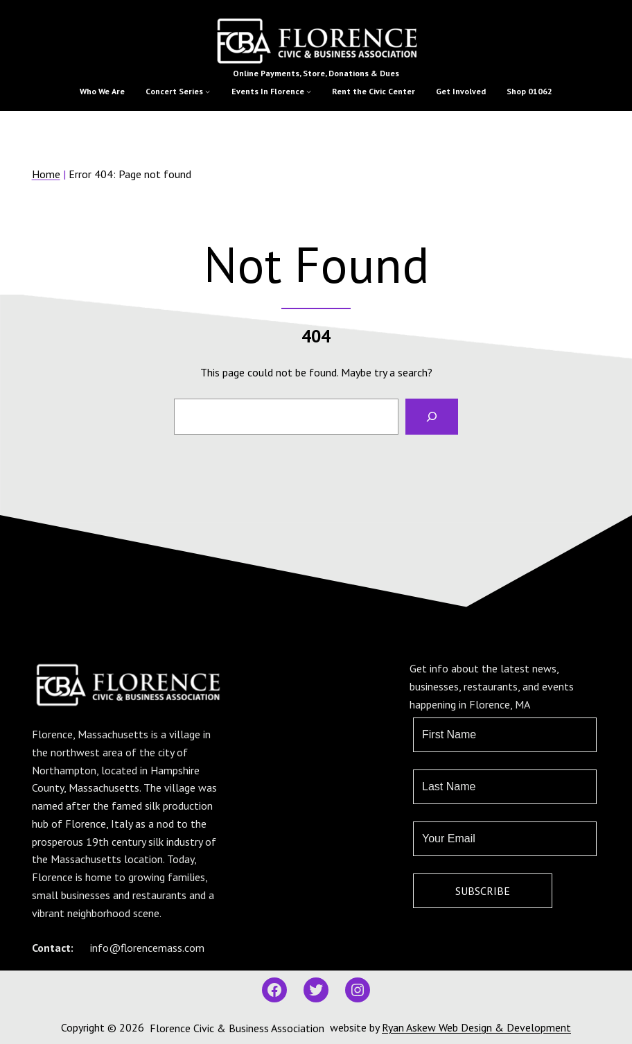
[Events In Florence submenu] (308, 91)
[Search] (431, 417)
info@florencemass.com (147, 948)
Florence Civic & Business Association (237, 1028)
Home (46, 174)
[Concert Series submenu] (207, 91)
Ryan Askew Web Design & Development (476, 1027)
